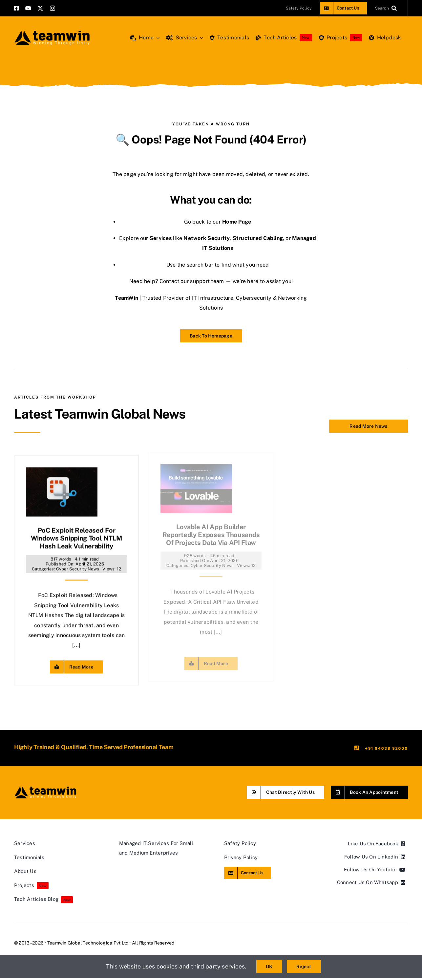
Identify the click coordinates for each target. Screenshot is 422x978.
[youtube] (28, 8)
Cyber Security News (77, 565)
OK (269, 966)
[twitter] (40, 8)
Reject (303, 966)
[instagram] (52, 8)
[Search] (387, 8)
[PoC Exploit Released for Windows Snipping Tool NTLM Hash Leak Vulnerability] (61, 469)
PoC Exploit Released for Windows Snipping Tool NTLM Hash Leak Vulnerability (76, 535)
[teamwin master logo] (52, 32)
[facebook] (16, 8)
